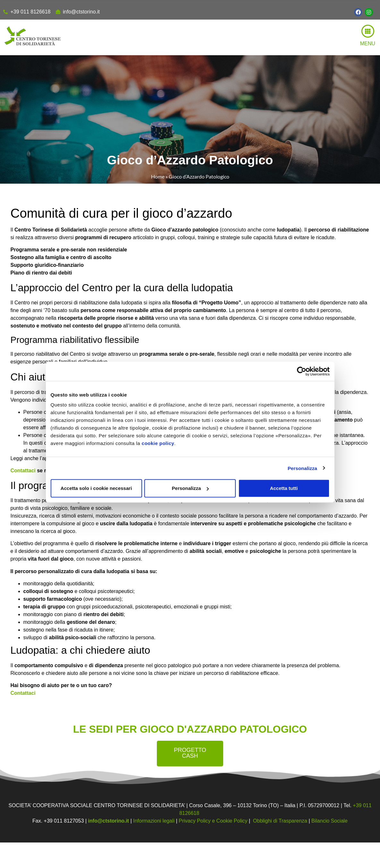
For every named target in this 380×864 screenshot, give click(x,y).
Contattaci (23, 470)
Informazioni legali (153, 821)
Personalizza (302, 468)
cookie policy (158, 443)
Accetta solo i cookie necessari (96, 488)
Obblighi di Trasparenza (280, 821)
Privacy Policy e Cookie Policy (213, 821)
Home (158, 176)
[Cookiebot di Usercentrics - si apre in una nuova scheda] (302, 371)
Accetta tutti (284, 488)
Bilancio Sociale (329, 821)
